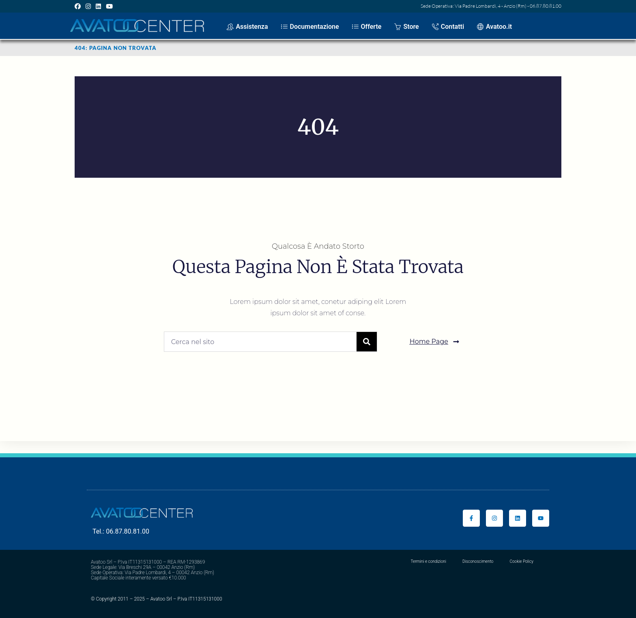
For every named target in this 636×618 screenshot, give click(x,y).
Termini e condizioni (428, 561)
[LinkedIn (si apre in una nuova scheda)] (98, 6)
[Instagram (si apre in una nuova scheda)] (88, 6)
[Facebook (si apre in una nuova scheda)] (79, 6)
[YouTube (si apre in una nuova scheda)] (109, 6)
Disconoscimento (477, 561)
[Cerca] (367, 341)
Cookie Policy (521, 561)
